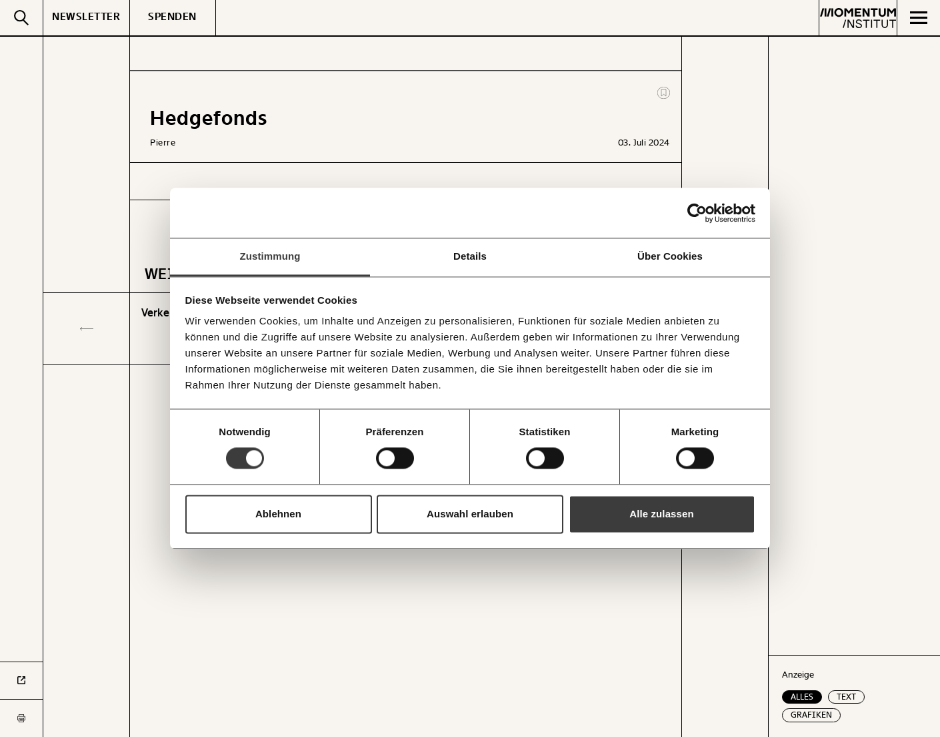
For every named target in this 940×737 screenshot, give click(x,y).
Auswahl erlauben (470, 513)
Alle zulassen (661, 513)
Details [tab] (470, 256)
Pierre (162, 142)
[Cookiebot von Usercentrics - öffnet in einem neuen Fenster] (697, 213)
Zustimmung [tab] (270, 256)
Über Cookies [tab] (670, 256)
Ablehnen (278, 513)
